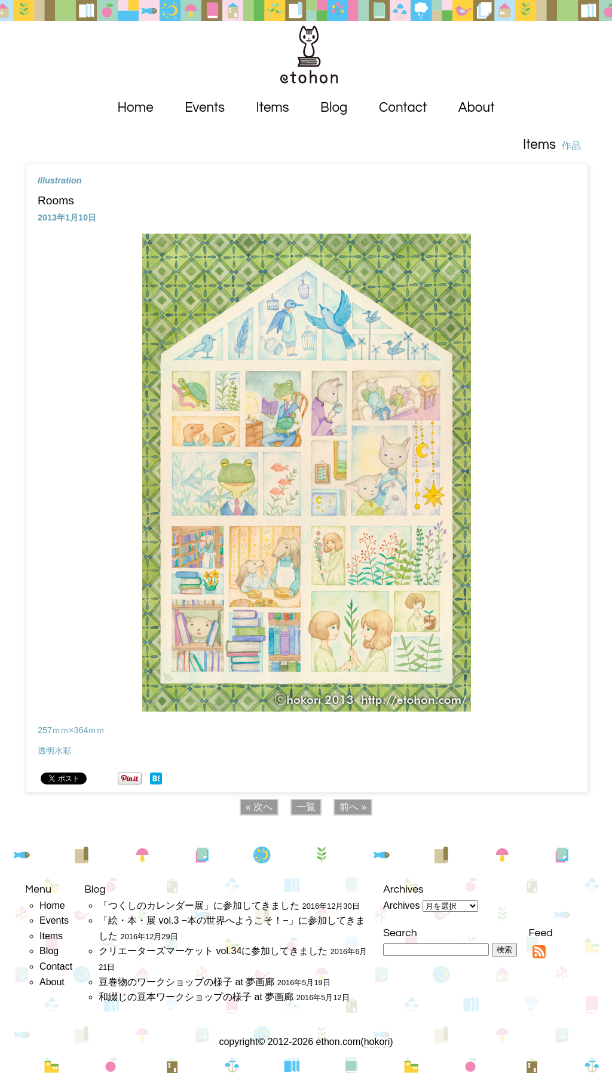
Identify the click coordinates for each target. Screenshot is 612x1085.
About (476, 108)
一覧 (306, 807)
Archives (401, 905)
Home (136, 108)
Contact (403, 108)
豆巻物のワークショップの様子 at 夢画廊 (186, 982)
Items (272, 108)
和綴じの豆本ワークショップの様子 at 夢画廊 (196, 997)
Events (205, 108)
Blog (333, 108)
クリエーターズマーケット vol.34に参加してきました (213, 951)
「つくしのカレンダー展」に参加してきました (199, 905)
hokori (377, 1042)
